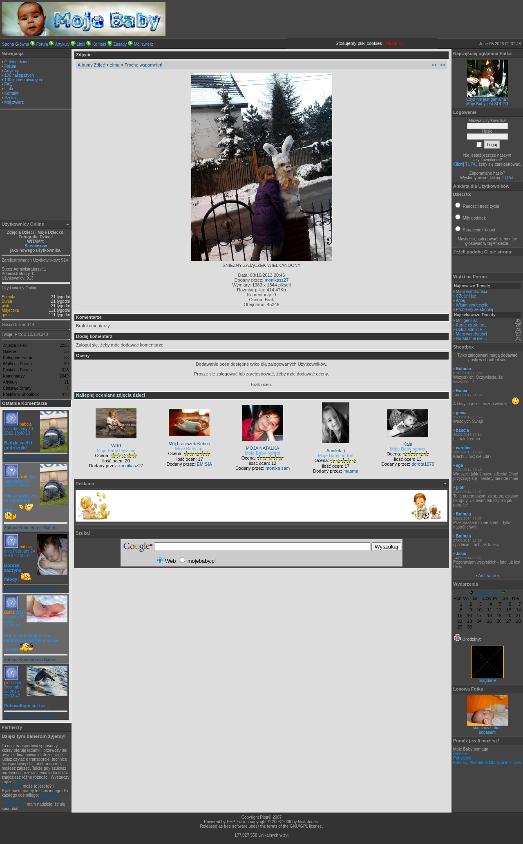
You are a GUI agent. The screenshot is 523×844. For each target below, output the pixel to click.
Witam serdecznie (472, 305)
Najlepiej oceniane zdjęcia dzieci (110, 395)
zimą (114, 64)
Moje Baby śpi (189, 448)
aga (459, 465)
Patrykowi (462, 758)
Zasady (120, 44)
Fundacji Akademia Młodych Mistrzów (487, 762)
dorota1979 (422, 464)
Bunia (7, 301)
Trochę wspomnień (144, 64)
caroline (464, 448)
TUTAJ (507, 177)
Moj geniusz (467, 320)
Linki (81, 44)
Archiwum (487, 575)
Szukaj (10, 98)
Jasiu (461, 553)
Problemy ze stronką (474, 309)
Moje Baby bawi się (116, 450)
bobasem (487, 732)
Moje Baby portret (262, 453)
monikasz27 (277, 280)
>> (442, 64)
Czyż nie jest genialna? (487, 99)
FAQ (8, 84)
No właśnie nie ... (471, 338)
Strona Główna (15, 44)
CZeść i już (466, 296)
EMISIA (204, 464)
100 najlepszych (19, 75)
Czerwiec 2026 (487, 593)
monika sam (278, 468)
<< (434, 64)
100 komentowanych (23, 80)
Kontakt (99, 44)
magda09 (487, 679)
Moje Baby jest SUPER (487, 104)
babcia (25, 424)
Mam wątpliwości (471, 291)
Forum (42, 44)
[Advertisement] (35, 166)
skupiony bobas (487, 728)
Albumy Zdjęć (91, 64)
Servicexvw (36, 246)
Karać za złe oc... (471, 325)
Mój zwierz (143, 44)
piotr (5, 306)
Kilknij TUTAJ (466, 164)
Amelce (460, 753)
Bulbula (8, 297)
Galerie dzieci (16, 62)
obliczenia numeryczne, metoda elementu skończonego (30, 799)
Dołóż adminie (469, 329)
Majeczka (10, 310)
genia (6, 315)
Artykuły (62, 44)
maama (350, 471)
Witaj (460, 300)
